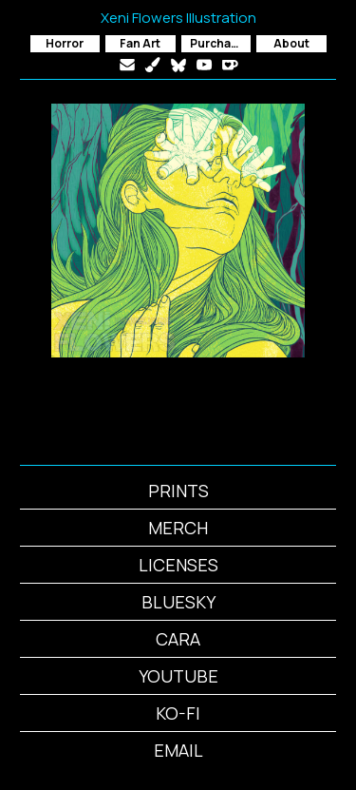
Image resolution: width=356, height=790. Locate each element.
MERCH (178, 527)
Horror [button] (65, 43)
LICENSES (178, 564)
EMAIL (178, 750)
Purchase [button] (217, 43)
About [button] (291, 43)
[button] (127, 64)
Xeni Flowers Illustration (178, 18)
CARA (178, 638)
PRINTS (178, 490)
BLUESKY (178, 601)
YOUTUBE (178, 676)
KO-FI (178, 713)
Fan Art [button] (140, 43)
